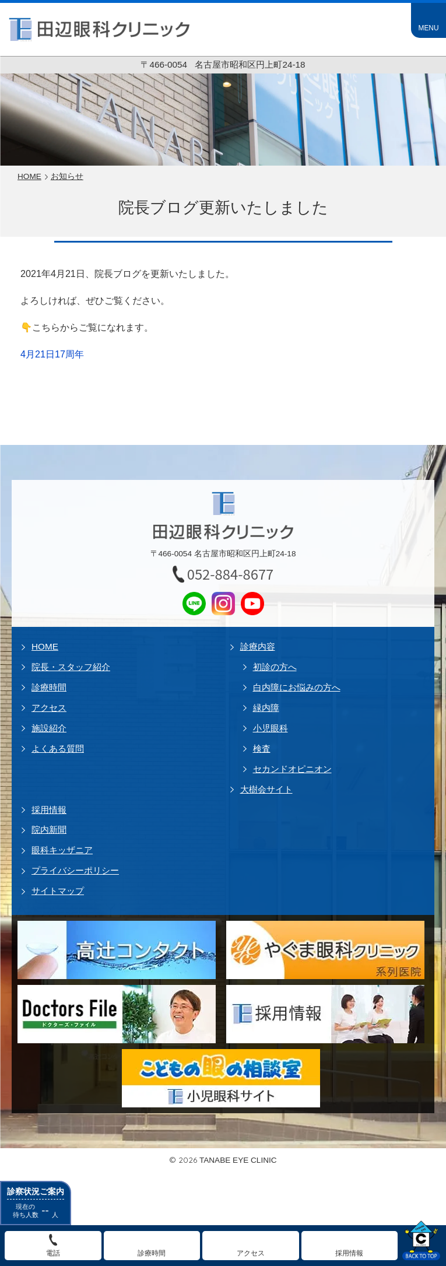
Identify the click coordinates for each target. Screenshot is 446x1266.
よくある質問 (57, 748)
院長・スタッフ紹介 (70, 667)
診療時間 (48, 687)
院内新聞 (48, 829)
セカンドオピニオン (292, 769)
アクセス (48, 708)
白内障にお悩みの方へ (296, 687)
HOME (44, 646)
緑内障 (266, 708)
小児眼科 (270, 728)
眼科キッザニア (62, 850)
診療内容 (257, 646)
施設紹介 (48, 728)
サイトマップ (57, 891)
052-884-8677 (230, 574)
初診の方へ (275, 667)
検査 (262, 748)
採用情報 (48, 810)
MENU (428, 28)
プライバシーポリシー (75, 870)
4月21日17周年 (52, 354)
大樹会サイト (266, 789)
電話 (53, 1253)
